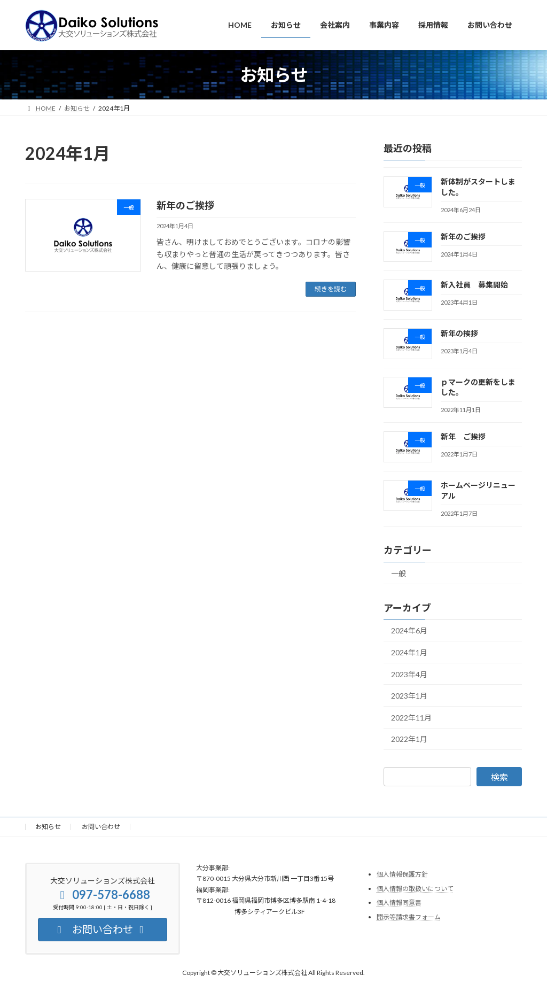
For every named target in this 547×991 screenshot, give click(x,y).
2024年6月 (409, 631)
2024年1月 (409, 652)
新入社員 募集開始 (474, 285)
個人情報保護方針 (402, 874)
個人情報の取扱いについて (415, 888)
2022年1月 (409, 739)
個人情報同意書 (399, 903)
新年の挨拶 (459, 333)
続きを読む (331, 289)
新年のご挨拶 (185, 205)
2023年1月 (409, 696)
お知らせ (48, 827)
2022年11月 (411, 717)
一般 (398, 573)
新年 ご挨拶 (463, 437)
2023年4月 (409, 674)
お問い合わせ (101, 827)
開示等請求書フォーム (409, 916)
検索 (499, 777)
